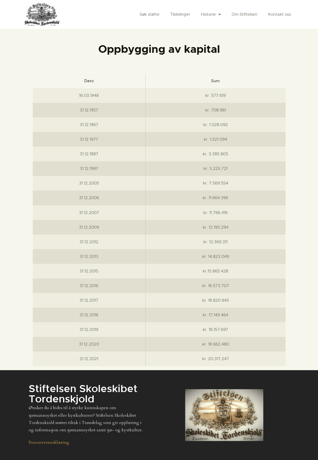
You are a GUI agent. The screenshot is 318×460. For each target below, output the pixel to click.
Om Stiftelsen (244, 14)
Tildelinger (180, 14)
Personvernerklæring (49, 442)
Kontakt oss (279, 14)
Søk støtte (149, 14)
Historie (211, 14)
